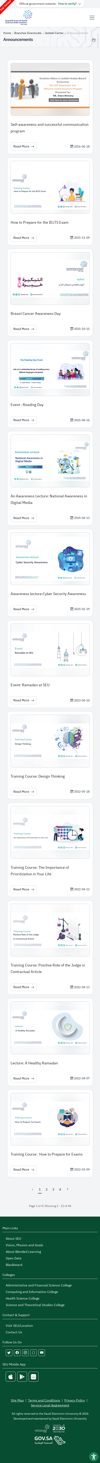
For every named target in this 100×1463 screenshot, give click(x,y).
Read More (23, 146)
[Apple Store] (11, 1377)
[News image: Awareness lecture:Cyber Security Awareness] (50, 558)
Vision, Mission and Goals (24, 1245)
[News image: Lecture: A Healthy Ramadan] (50, 1027)
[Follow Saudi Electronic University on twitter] (9, 1353)
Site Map (17, 1400)
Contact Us (14, 1332)
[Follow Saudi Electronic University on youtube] (41, 1353)
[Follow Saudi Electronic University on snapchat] (33, 1353)
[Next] (67, 1189)
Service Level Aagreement (50, 1405)
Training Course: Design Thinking (38, 776)
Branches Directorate (28, 33)
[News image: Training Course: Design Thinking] (50, 741)
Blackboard (14, 1264)
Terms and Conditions (44, 1400)
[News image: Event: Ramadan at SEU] (50, 650)
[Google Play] (22, 1377)
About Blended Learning (23, 1251)
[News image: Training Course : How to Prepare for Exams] (50, 1119)
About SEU (13, 1238)
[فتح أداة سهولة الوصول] (93, 1456)
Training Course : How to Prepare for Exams (47, 1154)
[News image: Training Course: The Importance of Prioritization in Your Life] (50, 832)
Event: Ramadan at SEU (30, 685)
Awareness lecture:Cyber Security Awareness (48, 594)
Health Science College (22, 1298)
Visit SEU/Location (19, 1325)
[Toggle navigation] (92, 18)
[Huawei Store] (33, 1377)
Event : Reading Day (27, 404)
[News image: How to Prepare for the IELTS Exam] (50, 187)
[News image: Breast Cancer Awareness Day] (50, 278)
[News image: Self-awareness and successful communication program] (50, 89)
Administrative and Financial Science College (39, 1285)
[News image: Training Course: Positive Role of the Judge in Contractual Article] (50, 930)
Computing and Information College (32, 1291)
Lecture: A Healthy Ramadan (34, 1063)
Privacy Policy (74, 1400)
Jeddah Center (54, 33)
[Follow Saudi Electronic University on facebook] (17, 1353)
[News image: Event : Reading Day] (50, 369)
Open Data (13, 1258)
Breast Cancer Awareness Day (36, 313)
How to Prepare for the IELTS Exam (40, 222)
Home (7, 33)
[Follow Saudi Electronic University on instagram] (25, 1353)
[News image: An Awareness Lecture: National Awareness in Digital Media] (50, 460)
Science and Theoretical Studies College (35, 1305)
